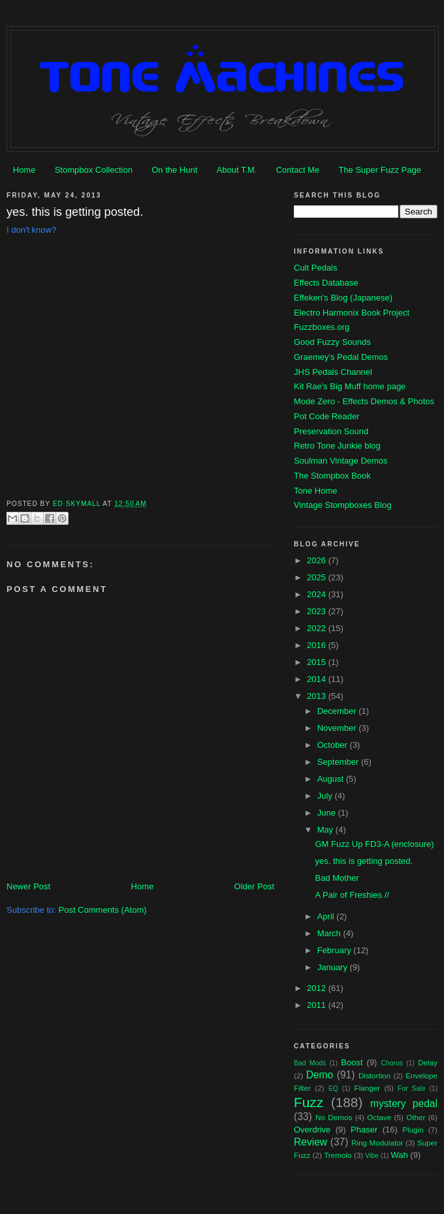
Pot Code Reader (326, 416)
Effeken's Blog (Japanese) (343, 298)
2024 (317, 594)
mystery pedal (403, 1103)
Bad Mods (310, 1063)
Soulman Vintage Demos (341, 461)
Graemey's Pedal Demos (341, 357)
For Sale (411, 1088)
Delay (427, 1062)
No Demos (333, 1117)
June (327, 813)
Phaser (364, 1129)
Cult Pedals (315, 268)
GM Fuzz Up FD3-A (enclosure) (374, 844)
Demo (320, 1074)
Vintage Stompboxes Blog (342, 505)
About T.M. (237, 170)
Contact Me (297, 170)
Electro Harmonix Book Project (351, 313)
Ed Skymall (78, 503)
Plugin (413, 1129)
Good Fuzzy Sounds (332, 342)
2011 (317, 1005)
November (338, 728)
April (327, 916)
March (330, 933)
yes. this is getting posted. (364, 861)
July (326, 796)
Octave (379, 1117)
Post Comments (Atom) (103, 910)
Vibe (372, 1155)
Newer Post (28, 886)
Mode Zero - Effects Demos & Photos (364, 401)
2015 (317, 662)
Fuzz (308, 1102)
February (335, 950)
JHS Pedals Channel (333, 372)
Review (310, 1141)
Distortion (374, 1075)
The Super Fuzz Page (379, 170)
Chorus (392, 1063)
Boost (351, 1062)
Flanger (368, 1088)
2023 (317, 611)
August (331, 779)
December (338, 711)
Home (24, 170)
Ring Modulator (377, 1142)
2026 (317, 560)
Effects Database (326, 283)
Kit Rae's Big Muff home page (349, 386)
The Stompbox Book (332, 476)
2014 (317, 679)
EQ (333, 1088)
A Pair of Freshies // (351, 895)
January (333, 967)
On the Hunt (174, 170)
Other (415, 1117)
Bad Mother (336, 878)
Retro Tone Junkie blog (337, 446)
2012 (317, 988)
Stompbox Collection (94, 170)
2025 (317, 577)
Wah (398, 1155)
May (326, 830)
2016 (317, 645)
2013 (317, 696)
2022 (317, 628)
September (339, 762)
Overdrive (312, 1129)
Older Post (254, 886)
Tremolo (337, 1155)
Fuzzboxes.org (321, 327)
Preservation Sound (331, 431)
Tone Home (315, 491)
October (333, 745)
